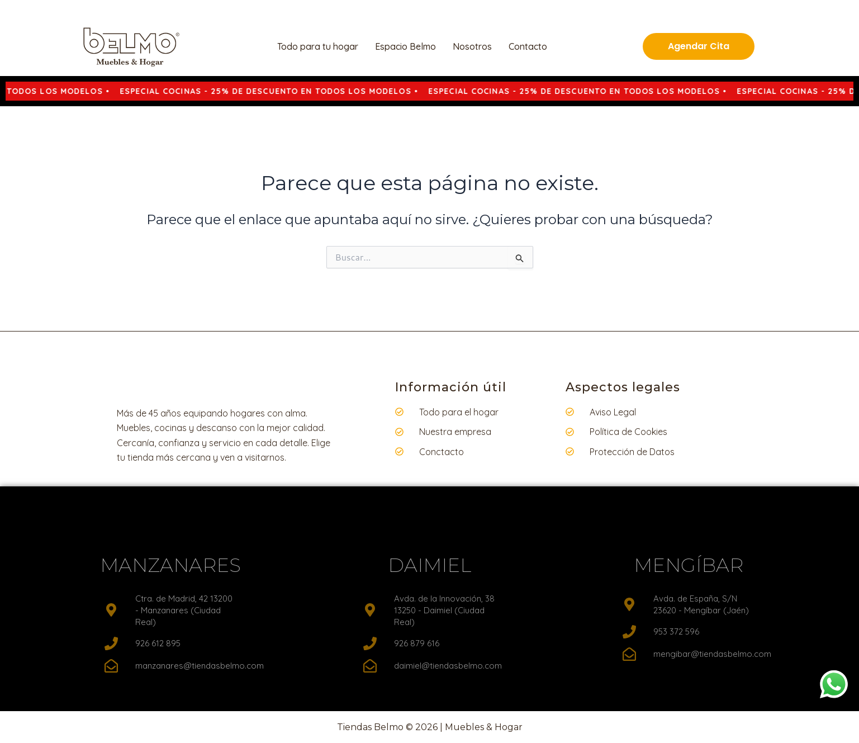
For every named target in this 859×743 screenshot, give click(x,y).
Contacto (528, 46)
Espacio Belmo (405, 46)
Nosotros (472, 46)
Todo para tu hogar (317, 46)
